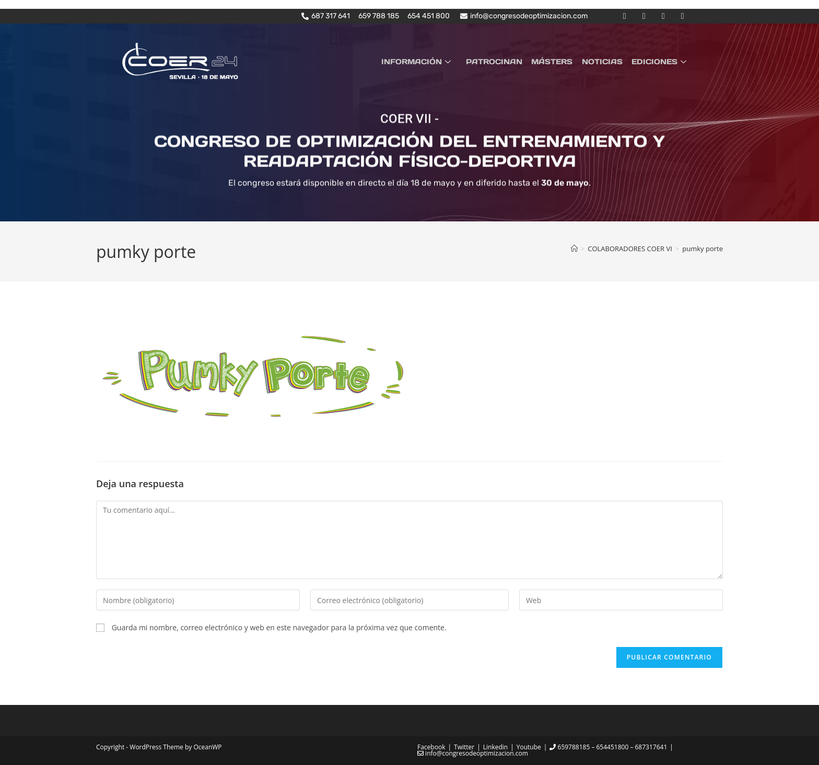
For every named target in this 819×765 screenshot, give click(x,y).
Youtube (529, 746)
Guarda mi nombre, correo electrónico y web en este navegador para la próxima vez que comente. (279, 627)
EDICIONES (661, 61)
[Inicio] (574, 248)
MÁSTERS (556, 61)
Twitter (464, 746)
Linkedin (495, 746)
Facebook (431, 746)
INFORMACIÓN (426, 61)
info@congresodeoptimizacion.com (472, 752)
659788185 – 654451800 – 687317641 (608, 746)
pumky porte (702, 248)
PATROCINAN (500, 61)
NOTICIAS (604, 61)
